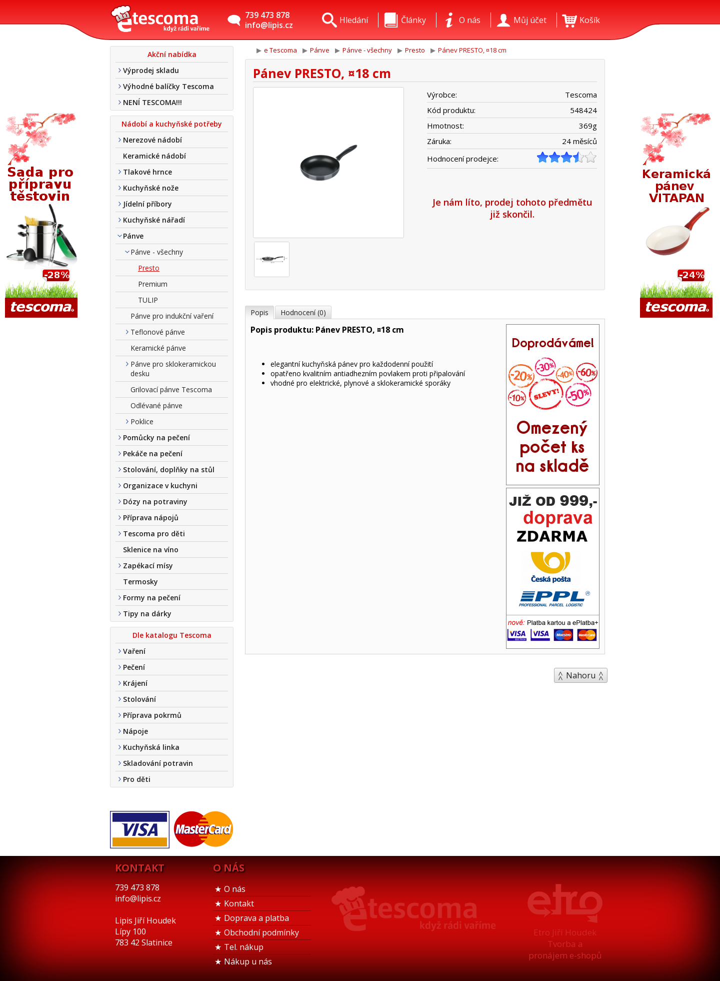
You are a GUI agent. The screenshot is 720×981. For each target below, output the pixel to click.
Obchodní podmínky (261, 932)
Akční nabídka (172, 54)
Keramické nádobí (154, 156)
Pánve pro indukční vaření (172, 316)
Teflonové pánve (157, 332)
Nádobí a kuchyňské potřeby (172, 124)
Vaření (134, 651)
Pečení (134, 667)
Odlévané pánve (156, 405)
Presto (149, 268)
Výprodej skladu (151, 70)
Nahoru (581, 675)
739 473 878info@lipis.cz (269, 20)
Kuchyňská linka (151, 747)
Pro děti (136, 779)
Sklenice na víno (150, 549)
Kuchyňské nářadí (154, 220)
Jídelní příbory (147, 204)
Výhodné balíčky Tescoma (168, 86)
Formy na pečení (151, 597)
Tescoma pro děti (154, 533)
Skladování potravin (158, 763)
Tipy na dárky (147, 613)
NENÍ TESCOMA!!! (152, 102)
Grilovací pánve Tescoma (171, 389)
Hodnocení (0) (303, 312)
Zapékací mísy (148, 565)
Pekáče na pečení (152, 453)
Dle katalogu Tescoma (172, 635)
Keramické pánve (158, 348)
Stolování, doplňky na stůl (168, 469)
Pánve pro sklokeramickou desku (173, 368)
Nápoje (135, 731)
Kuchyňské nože (150, 188)
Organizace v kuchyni (160, 485)
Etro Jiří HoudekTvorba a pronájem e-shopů (565, 943)
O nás (235, 888)
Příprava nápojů (150, 517)
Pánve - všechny (156, 252)
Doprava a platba (256, 917)
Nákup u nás (248, 961)
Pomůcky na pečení (156, 437)
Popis (259, 312)
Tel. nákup (244, 946)
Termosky (140, 581)
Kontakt (239, 903)
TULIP (148, 300)
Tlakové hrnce (147, 172)
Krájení (135, 683)
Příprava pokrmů (152, 715)
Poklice (142, 421)
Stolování (139, 699)
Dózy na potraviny (155, 501)
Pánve (133, 236)
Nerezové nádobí (152, 140)
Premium (153, 284)
